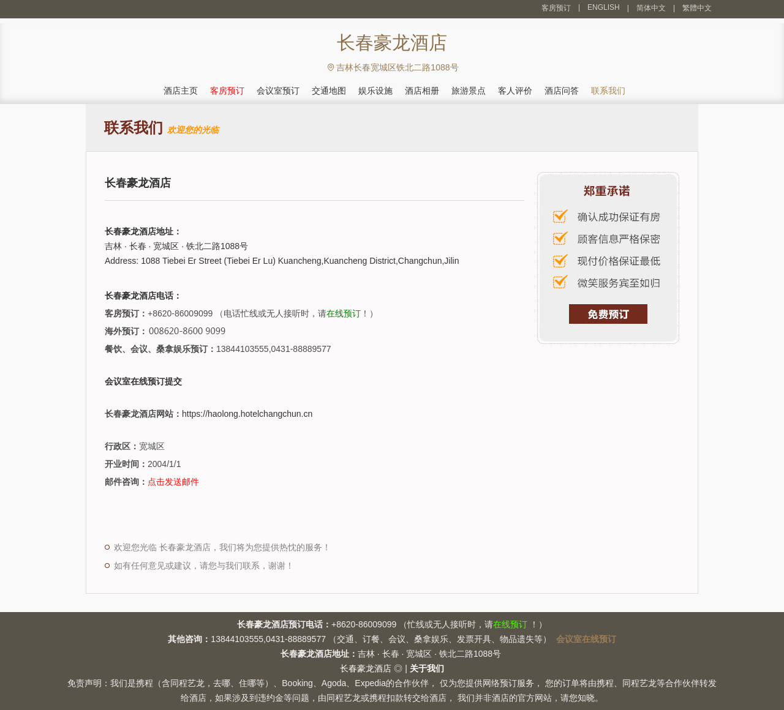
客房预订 (556, 8)
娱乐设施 (375, 90)
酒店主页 (181, 90)
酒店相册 (422, 90)
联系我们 (608, 90)
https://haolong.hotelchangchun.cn (247, 414)
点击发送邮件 (173, 482)
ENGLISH (603, 7)
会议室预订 (278, 90)
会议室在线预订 (586, 639)
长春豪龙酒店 (365, 668)
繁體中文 (697, 8)
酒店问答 (562, 90)
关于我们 (427, 668)
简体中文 (651, 8)
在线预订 (343, 313)
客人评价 (515, 90)
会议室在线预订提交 (143, 381)
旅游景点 (468, 90)
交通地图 (329, 90)
